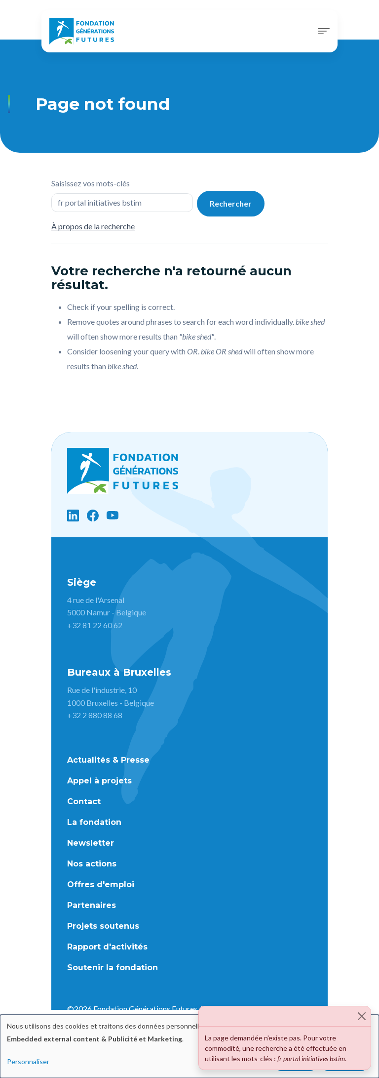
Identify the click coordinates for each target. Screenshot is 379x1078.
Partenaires (91, 905)
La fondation (94, 822)
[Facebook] (93, 515)
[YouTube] (112, 515)
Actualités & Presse (108, 760)
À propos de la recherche (93, 226)
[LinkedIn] (73, 515)
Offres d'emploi (100, 884)
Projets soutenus (103, 926)
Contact (84, 801)
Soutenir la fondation (112, 967)
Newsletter (90, 843)
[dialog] (189, 1046)
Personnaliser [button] (28, 1061)
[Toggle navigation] (324, 31)
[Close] (362, 1016)
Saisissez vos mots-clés (90, 183)
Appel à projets (99, 780)
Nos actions (91, 863)
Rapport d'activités (107, 946)
